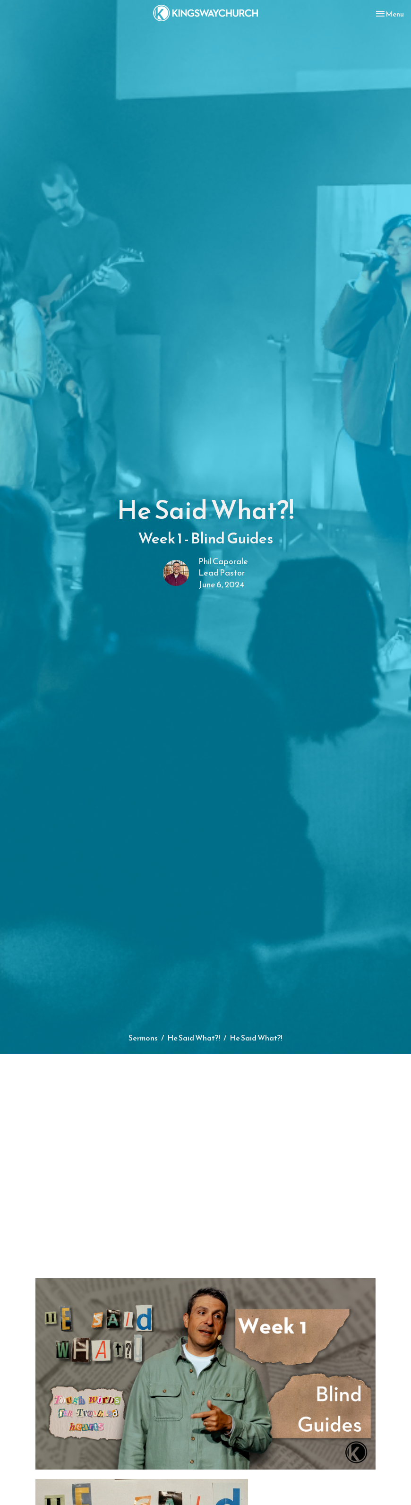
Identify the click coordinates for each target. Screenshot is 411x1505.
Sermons (143, 1037)
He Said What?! (193, 1037)
